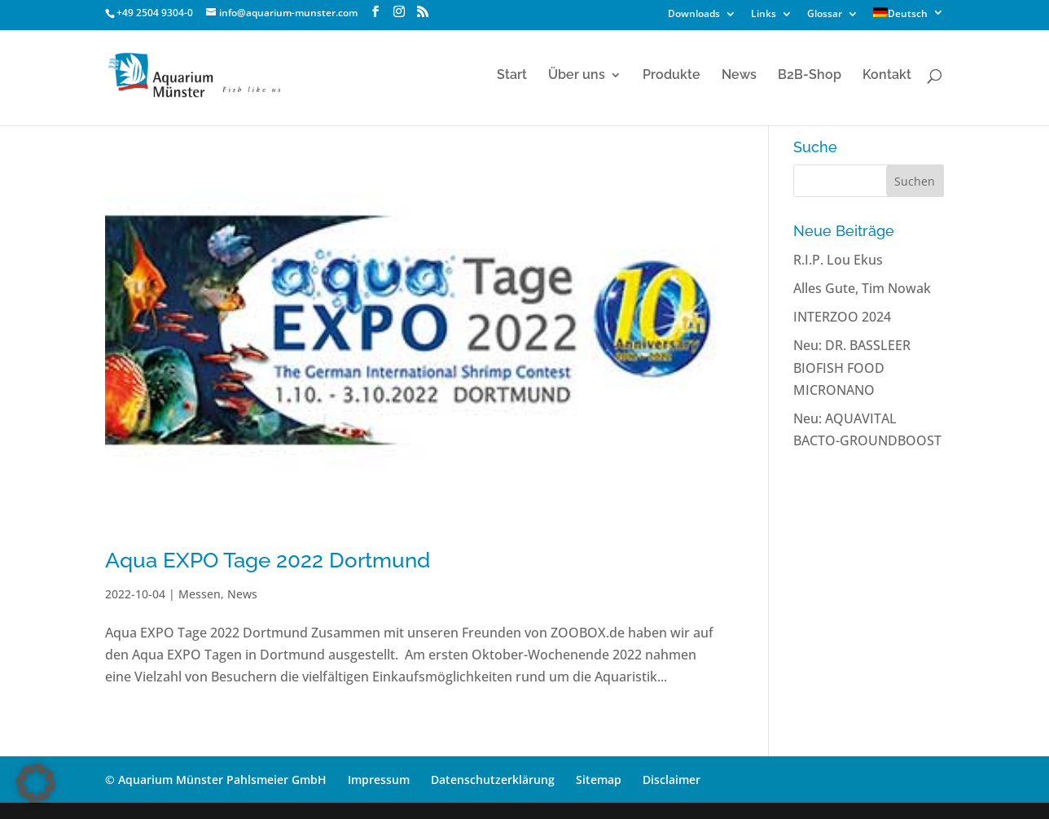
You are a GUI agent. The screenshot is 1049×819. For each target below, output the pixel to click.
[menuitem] (908, 16)
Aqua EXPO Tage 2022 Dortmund (267, 560)
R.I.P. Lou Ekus (838, 260)
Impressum (379, 779)
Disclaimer (671, 779)
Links (763, 14)
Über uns (576, 75)
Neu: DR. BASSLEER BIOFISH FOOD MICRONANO (852, 367)
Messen (199, 594)
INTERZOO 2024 (842, 317)
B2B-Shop (809, 75)
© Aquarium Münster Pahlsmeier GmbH (216, 779)
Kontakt (886, 75)
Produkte (671, 75)
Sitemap (598, 779)
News (739, 75)
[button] (36, 783)
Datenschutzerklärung (493, 779)
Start (512, 75)
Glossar (824, 14)
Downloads (694, 14)
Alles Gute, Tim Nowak (862, 288)
